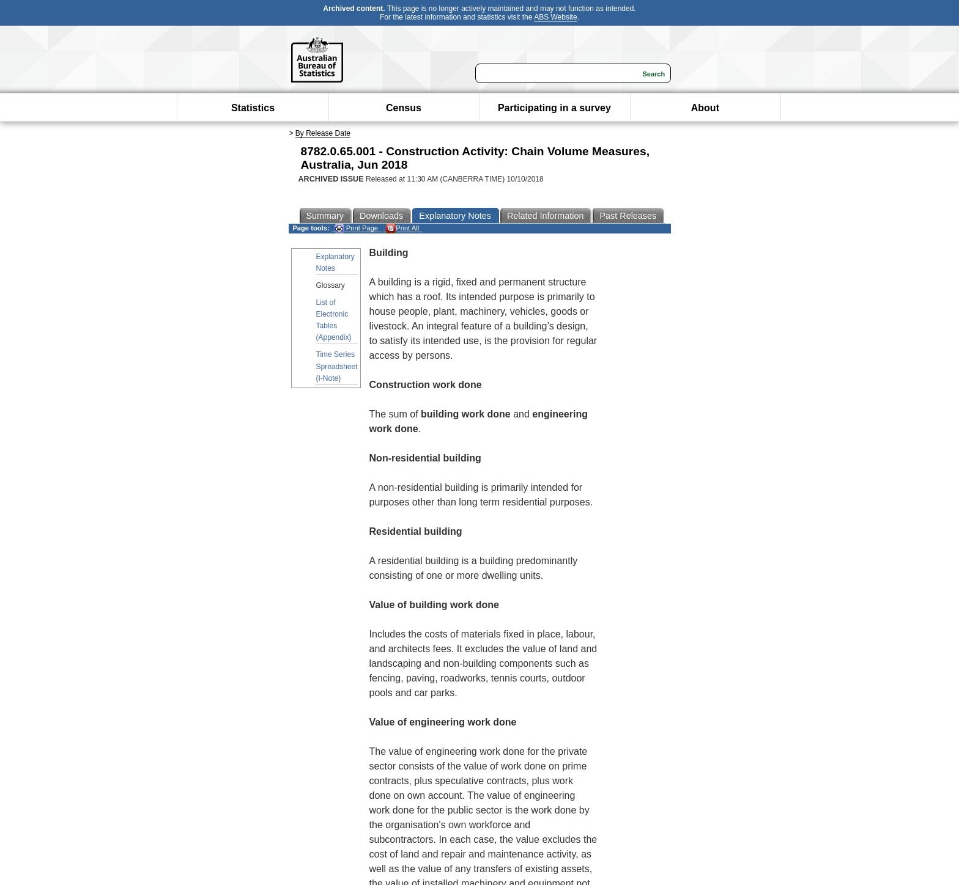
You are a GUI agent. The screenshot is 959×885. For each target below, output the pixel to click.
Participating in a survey (554, 108)
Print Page (356, 228)
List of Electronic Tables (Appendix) (334, 320)
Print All (402, 228)
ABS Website (555, 17)
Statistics (253, 108)
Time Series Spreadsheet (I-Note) (337, 366)
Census (403, 108)
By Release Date (322, 133)
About (705, 108)
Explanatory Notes (335, 262)
